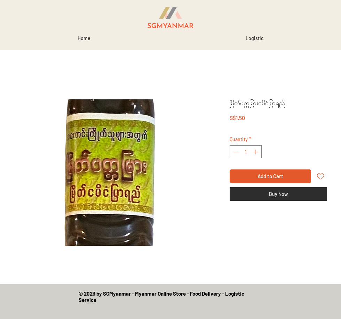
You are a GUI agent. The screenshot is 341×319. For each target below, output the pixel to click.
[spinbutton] (245, 152)
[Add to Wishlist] (320, 176)
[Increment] (256, 152)
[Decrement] (235, 152)
